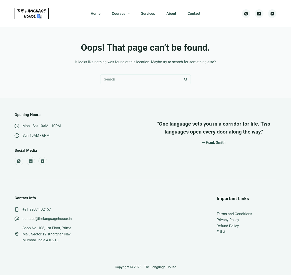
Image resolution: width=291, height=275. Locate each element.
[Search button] (186, 79)
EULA (221, 232)
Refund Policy (228, 226)
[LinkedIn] (259, 13)
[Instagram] (246, 13)
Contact (194, 13)
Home (95, 13)
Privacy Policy (228, 220)
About (171, 13)
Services (148, 13)
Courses (121, 13)
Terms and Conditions (234, 214)
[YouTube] (272, 13)
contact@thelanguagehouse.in (47, 219)
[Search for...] (140, 79)
